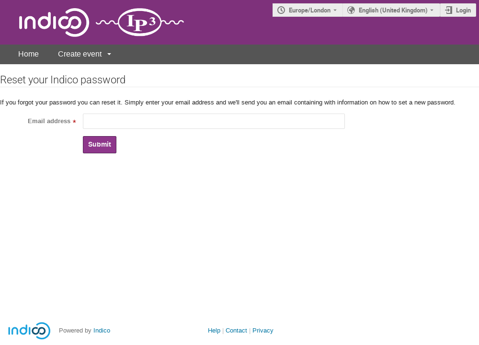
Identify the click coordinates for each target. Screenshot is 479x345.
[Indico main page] (92, 22)
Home (28, 54)
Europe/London (310, 10)
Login (463, 10)
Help (214, 330)
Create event (80, 54)
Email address (49, 121)
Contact (236, 330)
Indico (101, 330)
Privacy (263, 330)
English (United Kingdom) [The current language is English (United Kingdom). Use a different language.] (393, 10)
